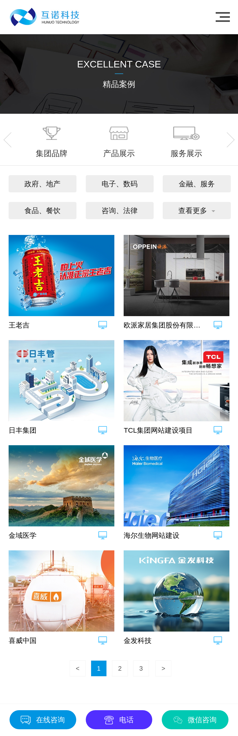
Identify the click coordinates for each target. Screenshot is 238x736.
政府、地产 (42, 184)
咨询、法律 (120, 211)
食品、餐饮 (42, 211)
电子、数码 (120, 184)
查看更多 (192, 211)
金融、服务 (197, 184)
